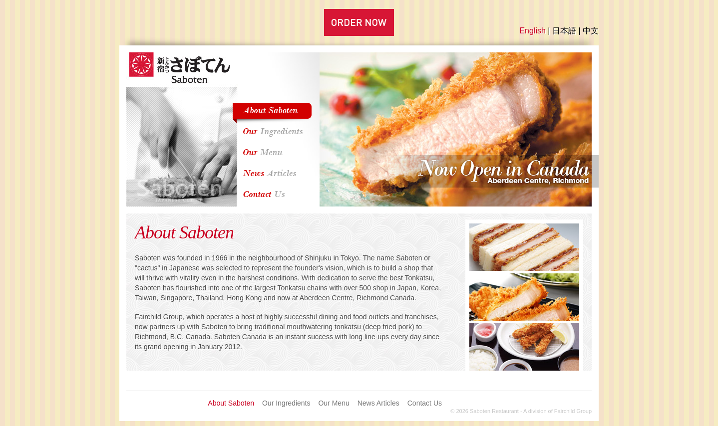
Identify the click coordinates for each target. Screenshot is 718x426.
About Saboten (231, 403)
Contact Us (424, 403)
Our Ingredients (286, 403)
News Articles (378, 403)
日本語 (564, 30)
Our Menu (333, 403)
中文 (591, 30)
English (532, 30)
